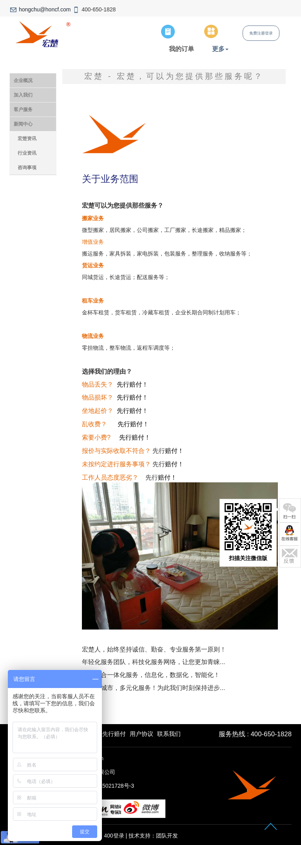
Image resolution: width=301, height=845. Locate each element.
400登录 (114, 835)
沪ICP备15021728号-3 (106, 786)
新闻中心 (23, 124)
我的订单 (181, 48)
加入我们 (23, 95)
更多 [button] (220, 48)
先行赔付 (114, 733)
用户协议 (141, 733)
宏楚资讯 (27, 138)
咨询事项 (27, 167)
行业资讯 (27, 153)
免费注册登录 (261, 33)
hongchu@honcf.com (45, 9)
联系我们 (169, 733)
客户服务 (23, 109)
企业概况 (23, 80)
